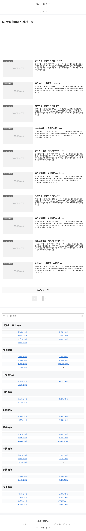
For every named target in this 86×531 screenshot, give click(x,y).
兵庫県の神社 (63, 434)
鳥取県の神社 (22, 455)
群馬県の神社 (22, 364)
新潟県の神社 (22, 381)
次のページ (43, 290)
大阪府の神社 (22, 441)
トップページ (21, 524)
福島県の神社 (63, 339)
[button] (82, 316)
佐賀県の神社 (22, 497)
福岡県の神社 (22, 494)
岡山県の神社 (22, 462)
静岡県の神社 (22, 420)
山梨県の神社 (22, 385)
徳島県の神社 (22, 476)
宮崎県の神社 (63, 497)
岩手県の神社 (22, 339)
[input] (43, 316)
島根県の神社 (22, 459)
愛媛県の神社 (63, 476)
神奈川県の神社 (63, 364)
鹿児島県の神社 (63, 501)
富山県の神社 (22, 399)
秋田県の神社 (63, 332)
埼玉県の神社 (22, 367)
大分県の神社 (63, 494)
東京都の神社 (63, 360)
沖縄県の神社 (63, 504)
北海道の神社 (22, 332)
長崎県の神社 (22, 501)
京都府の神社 (22, 438)
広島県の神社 (63, 455)
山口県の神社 (63, 459)
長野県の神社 (63, 381)
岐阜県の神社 (22, 417)
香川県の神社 (22, 480)
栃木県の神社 (22, 360)
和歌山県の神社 (63, 441)
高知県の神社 (63, 480)
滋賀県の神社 (22, 434)
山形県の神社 (63, 336)
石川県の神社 (22, 402)
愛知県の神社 (63, 417)
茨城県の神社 (22, 357)
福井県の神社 (63, 399)
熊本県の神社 (22, 504)
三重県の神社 (63, 420)
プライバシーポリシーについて (64, 524)
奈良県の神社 (63, 438)
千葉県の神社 (63, 357)
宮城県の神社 (22, 343)
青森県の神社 (22, 336)
